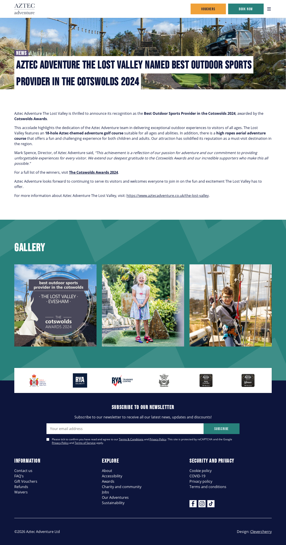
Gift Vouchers (25, 481)
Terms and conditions (207, 486)
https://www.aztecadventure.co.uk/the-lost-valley (167, 195)
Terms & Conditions (131, 439)
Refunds (21, 486)
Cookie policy (200, 470)
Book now (246, 9)
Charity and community (121, 486)
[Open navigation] (269, 9)
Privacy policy (200, 481)
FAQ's (19, 476)
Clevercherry (261, 531)
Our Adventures (115, 497)
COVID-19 (197, 476)
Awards (108, 481)
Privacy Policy (157, 439)
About (107, 470)
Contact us (23, 470)
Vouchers (208, 9)
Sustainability (113, 502)
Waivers (21, 492)
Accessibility (112, 476)
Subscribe (221, 429)
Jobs (105, 492)
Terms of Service (85, 443)
